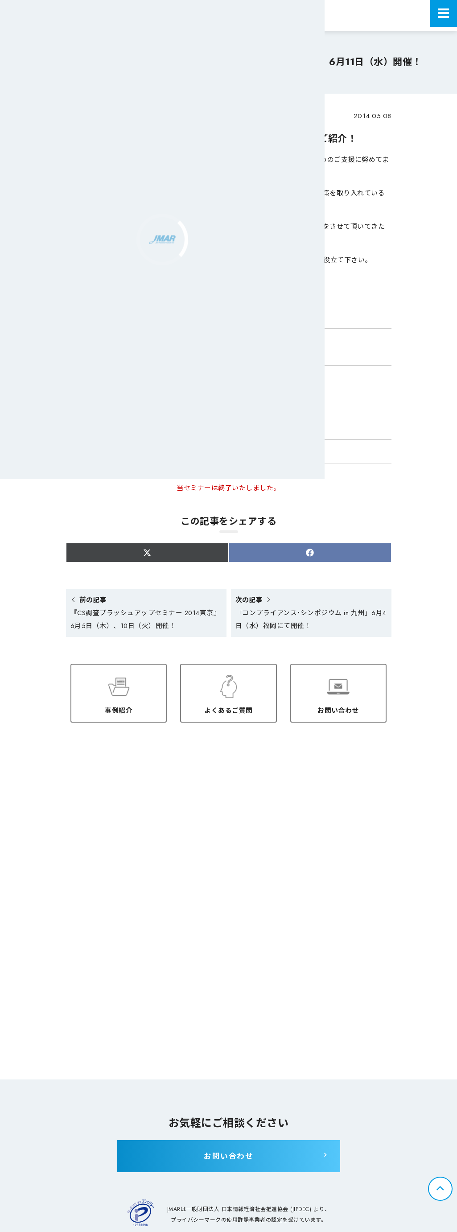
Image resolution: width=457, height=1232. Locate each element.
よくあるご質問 (228, 709)
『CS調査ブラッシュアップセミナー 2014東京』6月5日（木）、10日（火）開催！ (144, 613)
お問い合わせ (338, 709)
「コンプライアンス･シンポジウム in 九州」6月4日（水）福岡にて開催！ (309, 613)
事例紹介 (118, 709)
